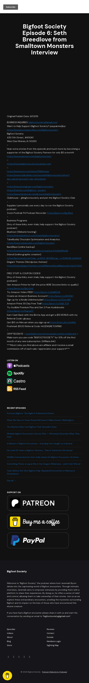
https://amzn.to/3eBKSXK (47, 292)
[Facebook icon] (8, 656)
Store (9, 645)
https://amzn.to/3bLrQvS (20, 288)
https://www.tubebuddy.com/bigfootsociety (31, 243)
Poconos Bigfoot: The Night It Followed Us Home (30, 413)
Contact (50, 633)
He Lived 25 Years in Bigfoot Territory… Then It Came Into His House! (39, 450)
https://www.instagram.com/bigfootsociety (30, 186)
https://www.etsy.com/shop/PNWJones (28, 171)
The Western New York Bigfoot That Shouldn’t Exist (32, 427)
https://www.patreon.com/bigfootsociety (29, 156)
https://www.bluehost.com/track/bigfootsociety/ (33, 235)
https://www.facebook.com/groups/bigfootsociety (34, 194)
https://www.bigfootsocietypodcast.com (29, 163)
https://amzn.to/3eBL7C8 (55, 303)
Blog (9, 641)
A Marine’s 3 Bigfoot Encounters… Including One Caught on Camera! (39, 443)
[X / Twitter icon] (24, 656)
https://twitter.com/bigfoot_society (26, 190)
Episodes (11, 629)
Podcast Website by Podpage (54, 672)
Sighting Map (53, 645)
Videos (10, 633)
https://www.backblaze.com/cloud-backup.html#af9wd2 (37, 250)
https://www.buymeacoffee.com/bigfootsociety (32, 130)
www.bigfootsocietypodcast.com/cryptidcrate (51, 333)
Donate (50, 637)
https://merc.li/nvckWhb (63, 322)
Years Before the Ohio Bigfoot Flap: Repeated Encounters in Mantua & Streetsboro (41, 472)
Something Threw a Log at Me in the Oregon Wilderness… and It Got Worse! (43, 464)
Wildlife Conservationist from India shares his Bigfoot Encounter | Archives (43, 457)
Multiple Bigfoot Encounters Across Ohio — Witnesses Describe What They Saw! (43, 435)
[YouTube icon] (29, 656)
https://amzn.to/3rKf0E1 (60, 296)
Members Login (54, 641)
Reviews (50, 629)
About (10, 637)
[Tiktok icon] (19, 656)
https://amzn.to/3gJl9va (60, 213)
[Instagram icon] (13, 656)
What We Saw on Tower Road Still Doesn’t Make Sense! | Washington (40, 420)
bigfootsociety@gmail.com (43, 122)
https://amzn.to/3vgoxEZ (20, 311)
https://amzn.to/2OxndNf (57, 299)
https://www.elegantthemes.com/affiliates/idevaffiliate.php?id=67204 (44, 265)
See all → (11, 480)
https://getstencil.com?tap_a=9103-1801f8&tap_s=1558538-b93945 (44, 258)
